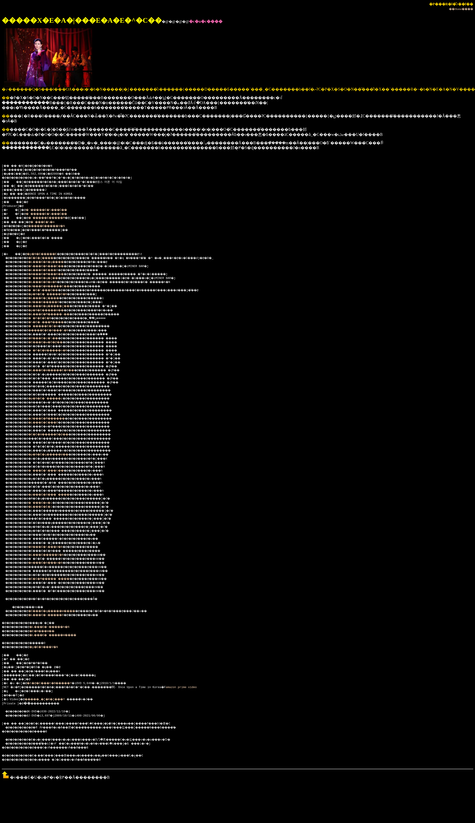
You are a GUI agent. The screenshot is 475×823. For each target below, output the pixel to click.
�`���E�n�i (45, 504)
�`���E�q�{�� (48, 279)
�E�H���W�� (47, 632)
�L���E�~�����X (51, 616)
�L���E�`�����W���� (60, 636)
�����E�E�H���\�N (54, 331)
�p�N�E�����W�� (51, 311)
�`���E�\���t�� (51, 471)
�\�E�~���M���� (51, 323)
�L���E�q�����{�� (55, 307)
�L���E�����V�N (51, 556)
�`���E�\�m (48, 223)
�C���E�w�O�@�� (51, 343)
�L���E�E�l (45, 508)
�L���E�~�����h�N (56, 628)
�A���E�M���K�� (51, 275)
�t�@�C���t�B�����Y (55, 684)
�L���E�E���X (48, 271)
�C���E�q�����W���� (58, 612)
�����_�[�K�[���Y (49, 700)
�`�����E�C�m (48, 327)
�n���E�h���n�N (51, 564)
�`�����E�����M (52, 219)
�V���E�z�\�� (48, 339)
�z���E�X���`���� (55, 496)
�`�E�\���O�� (48, 291)
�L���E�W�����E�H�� (57, 371)
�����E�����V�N (52, 227)
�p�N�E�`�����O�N (53, 295)
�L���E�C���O (48, 423)
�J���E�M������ (52, 419)
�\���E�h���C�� (51, 267)
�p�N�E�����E (46, 255)
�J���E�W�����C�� (55, 287)
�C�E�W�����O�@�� (54, 435)
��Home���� (461, 9)
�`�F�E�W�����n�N (53, 351)
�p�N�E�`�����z (51, 399)
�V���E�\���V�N (51, 548)
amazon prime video (197, 688)
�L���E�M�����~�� (55, 315)
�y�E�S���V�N (49, 648)
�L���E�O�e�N (47, 283)
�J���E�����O (49, 303)
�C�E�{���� (45, 259)
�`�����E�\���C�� (52, 211)
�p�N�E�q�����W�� (54, 455)
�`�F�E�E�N (44, 319)
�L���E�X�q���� (51, 263)
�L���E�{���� (49, 299)
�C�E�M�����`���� (55, 580)
